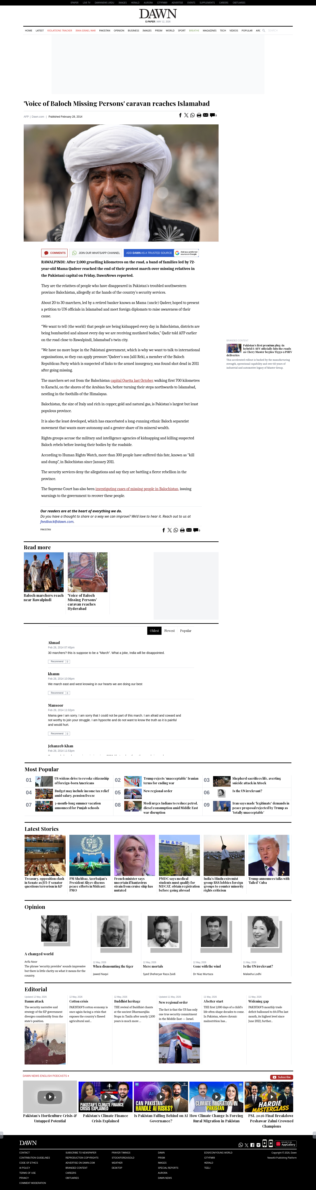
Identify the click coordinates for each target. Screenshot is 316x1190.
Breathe (194, 30)
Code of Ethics (28, 1163)
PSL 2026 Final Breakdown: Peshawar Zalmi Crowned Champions (271, 1120)
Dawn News (165, 1178)
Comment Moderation (32, 1183)
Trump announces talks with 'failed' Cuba (268, 881)
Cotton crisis (78, 1001)
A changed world (39, 954)
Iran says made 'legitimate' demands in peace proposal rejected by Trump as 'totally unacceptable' (260, 808)
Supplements (207, 2)
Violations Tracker (59, 30)
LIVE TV (86, 2)
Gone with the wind (207, 966)
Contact (24, 1153)
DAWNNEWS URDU (104, 2)
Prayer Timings (121, 1153)
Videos (234, 30)
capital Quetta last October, (132, 380)
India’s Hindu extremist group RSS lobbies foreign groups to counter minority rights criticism (224, 884)
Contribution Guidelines (34, 1158)
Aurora (148, 2)
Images (122, 2)
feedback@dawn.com (57, 521)
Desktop (117, 1168)
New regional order (158, 791)
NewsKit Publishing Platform (282, 1157)
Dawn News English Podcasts (46, 1075)
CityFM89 (162, 2)
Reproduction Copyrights (82, 1158)
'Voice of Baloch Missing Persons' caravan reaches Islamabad (117, 103)
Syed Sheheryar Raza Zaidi (159, 974)
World (170, 30)
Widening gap (258, 1001)
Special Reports (168, 1168)
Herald (135, 2)
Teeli (207, 1168)
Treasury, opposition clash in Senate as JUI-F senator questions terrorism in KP (44, 882)
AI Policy (24, 1168)
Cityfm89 (209, 1158)
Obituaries (239, 2)
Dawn (161, 1153)
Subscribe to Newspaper (81, 1153)
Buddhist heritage (127, 1001)
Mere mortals (153, 966)
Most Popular (42, 769)
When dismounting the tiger (113, 966)
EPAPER (74, 2)
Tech (223, 30)
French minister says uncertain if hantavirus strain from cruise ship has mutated (133, 884)
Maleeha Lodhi (252, 974)
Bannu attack (34, 1001)
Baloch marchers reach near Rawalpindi (44, 597)
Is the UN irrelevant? (247, 791)
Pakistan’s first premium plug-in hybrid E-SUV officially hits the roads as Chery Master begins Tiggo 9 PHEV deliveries (259, 350)
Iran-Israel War (85, 30)
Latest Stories (42, 828)
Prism (158, 30)
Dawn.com (38, 116)
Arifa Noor (31, 962)
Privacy (24, 1178)
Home (28, 30)
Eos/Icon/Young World (218, 1153)
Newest (169, 631)
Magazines (209, 30)
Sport (181, 30)
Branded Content (237, 340)
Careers (223, 2)
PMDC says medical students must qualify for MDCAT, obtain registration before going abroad (179, 884)
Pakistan (104, 30)
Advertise (177, 2)
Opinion (119, 30)
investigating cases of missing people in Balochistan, (137, 489)
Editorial (36, 989)
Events (191, 2)
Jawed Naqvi (100, 974)
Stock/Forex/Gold (123, 1158)
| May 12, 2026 (158, 21)
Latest (40, 30)
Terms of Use (27, 1173)
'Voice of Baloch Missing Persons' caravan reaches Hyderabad (82, 602)
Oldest (154, 631)
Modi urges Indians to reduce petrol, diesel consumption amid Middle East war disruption (171, 808)
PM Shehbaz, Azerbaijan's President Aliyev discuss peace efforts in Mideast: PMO (88, 884)
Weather (117, 1163)
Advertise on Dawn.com (80, 1163)
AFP (26, 116)
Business (133, 30)
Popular (247, 30)
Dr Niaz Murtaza (203, 974)
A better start (213, 1001)
